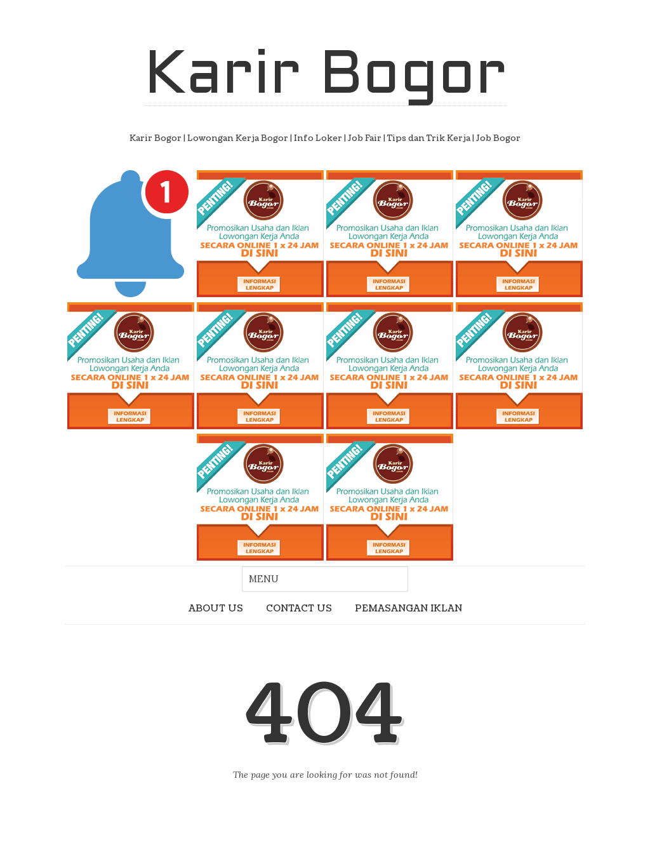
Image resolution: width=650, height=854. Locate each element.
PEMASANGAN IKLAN (408, 608)
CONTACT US (299, 608)
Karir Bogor (325, 77)
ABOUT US (216, 608)
